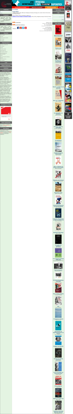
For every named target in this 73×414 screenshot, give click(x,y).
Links (6, 62)
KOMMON (2, 46)
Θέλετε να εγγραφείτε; (60, 21)
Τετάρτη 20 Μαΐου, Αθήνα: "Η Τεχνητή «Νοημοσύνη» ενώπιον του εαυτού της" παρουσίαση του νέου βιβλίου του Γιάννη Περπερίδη (5, 74)
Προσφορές (58, 10)
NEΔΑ (2, 47)
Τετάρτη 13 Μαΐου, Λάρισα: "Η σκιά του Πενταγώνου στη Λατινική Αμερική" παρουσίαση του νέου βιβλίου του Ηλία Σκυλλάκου (6, 86)
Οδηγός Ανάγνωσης (6, 65)
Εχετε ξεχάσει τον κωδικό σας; (59, 20)
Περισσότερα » (9, 102)
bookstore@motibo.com (48, 30)
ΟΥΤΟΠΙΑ (2, 39)
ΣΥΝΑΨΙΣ (2, 40)
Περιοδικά (6, 33)
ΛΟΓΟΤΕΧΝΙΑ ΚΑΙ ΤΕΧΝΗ (20, 7)
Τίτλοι (6, 24)
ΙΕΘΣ (2, 55)
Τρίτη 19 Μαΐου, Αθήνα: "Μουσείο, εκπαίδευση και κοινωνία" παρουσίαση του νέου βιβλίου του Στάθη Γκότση (5, 78)
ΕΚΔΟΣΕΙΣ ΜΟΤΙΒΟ (51, 7)
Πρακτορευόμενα (6, 42)
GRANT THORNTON (4, 44)
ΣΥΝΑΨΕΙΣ (3, 60)
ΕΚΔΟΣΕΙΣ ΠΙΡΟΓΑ (4, 51)
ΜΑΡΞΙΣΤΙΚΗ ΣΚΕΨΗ (4, 37)
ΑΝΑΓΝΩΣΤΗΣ (3, 50)
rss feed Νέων (18, 22)
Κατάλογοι (6, 68)
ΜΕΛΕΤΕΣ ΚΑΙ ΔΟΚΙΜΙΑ (37, 7)
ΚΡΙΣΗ (2, 36)
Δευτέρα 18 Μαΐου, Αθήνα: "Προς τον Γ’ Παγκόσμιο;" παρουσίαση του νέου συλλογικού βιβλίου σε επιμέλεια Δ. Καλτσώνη (6, 82)
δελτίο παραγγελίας (6, 125)
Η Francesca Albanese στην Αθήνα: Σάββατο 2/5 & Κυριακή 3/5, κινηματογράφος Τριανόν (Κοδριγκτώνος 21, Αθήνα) (5, 100)
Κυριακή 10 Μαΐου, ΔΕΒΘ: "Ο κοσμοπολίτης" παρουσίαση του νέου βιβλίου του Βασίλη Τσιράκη (5, 97)
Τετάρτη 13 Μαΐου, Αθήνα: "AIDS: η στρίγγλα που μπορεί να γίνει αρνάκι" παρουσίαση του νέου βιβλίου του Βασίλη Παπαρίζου (6, 89)
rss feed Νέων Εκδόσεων (20, 24)
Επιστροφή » (50, 18)
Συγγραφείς (6, 15)
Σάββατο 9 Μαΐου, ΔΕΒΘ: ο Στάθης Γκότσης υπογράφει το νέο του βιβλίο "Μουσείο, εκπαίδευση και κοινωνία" (5, 93)
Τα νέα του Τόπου (6, 70)
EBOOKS (61, 7)
